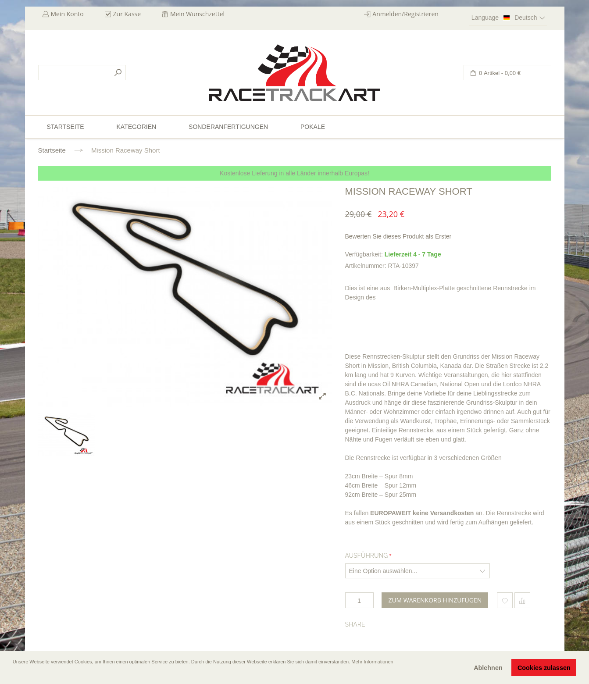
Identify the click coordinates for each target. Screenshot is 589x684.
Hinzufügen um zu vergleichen (522, 600)
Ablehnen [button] (488, 667)
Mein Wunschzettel (197, 14)
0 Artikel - (499, 73)
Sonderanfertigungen (228, 126)
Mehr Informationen (372, 661)
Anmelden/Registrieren (405, 14)
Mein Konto (67, 14)
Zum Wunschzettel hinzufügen (505, 600)
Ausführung (366, 555)
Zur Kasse (127, 14)
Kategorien (136, 126)
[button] (13, 674)
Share (355, 624)
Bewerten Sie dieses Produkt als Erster (398, 236)
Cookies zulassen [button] (544, 667)
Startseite (52, 150)
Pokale (312, 126)
